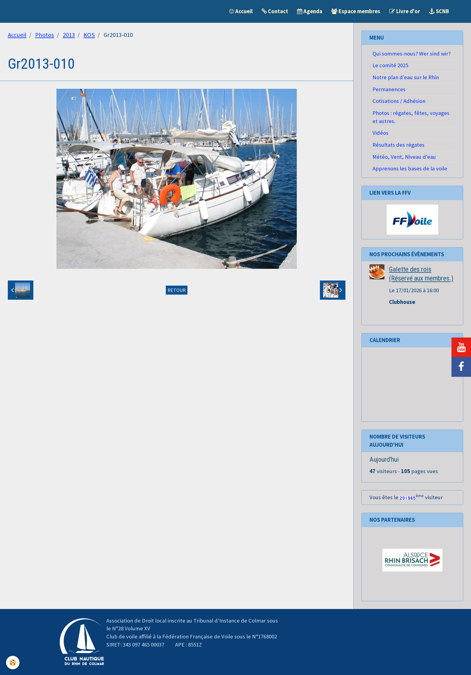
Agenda (309, 11)
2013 (69, 35)
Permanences (389, 89)
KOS (89, 35)
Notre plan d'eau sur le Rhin (405, 77)
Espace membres (355, 11)
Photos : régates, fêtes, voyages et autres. (410, 117)
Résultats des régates (398, 144)
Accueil (241, 11)
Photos (44, 35)
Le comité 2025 (390, 65)
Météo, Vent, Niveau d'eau (404, 156)
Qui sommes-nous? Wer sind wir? (411, 53)
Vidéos (380, 132)
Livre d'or (404, 11)
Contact (275, 11)
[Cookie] (13, 662)
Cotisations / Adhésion (398, 101)
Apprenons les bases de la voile (409, 168)
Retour (177, 290)
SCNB (439, 11)
